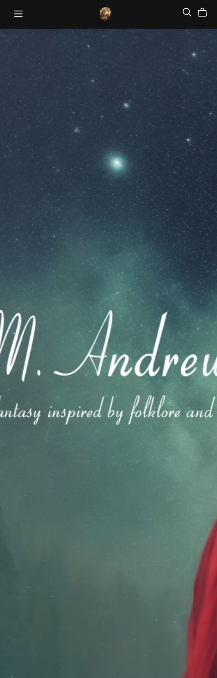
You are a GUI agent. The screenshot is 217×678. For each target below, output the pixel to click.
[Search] (187, 12)
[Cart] (206, 12)
